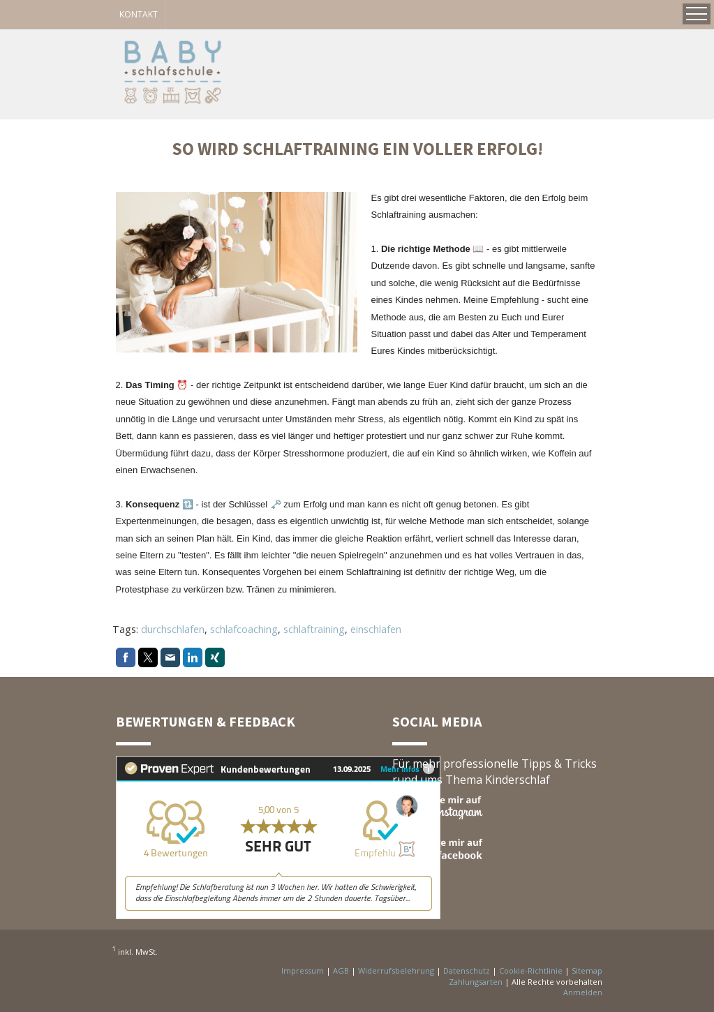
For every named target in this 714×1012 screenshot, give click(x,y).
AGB (341, 970)
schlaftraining (314, 629)
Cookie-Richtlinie (531, 970)
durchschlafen (172, 629)
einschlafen (375, 629)
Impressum (302, 970)
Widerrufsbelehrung (396, 970)
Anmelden (582, 992)
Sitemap (587, 970)
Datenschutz (466, 970)
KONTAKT (138, 14)
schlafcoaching (244, 629)
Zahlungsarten (476, 981)
